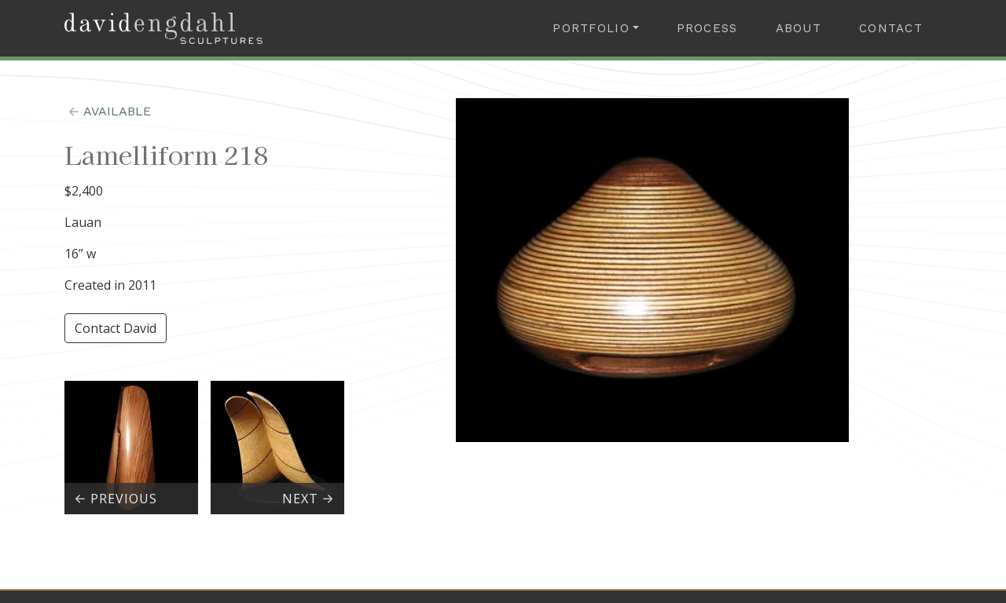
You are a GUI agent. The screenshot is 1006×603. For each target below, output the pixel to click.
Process (707, 28)
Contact (891, 28)
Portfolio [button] (591, 28)
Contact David (115, 328)
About (798, 28)
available (107, 111)
